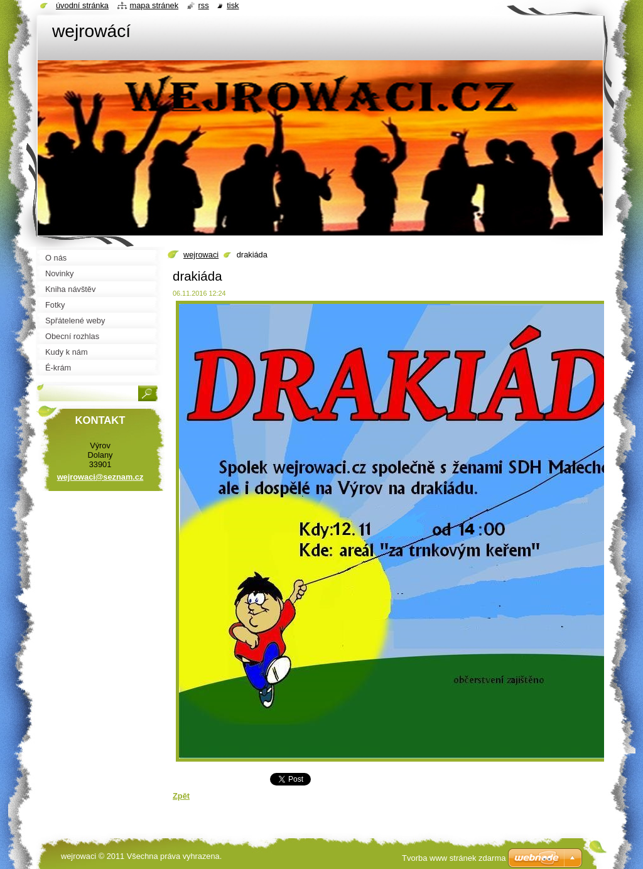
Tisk (233, 5)
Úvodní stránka (82, 5)
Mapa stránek (154, 5)
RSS (203, 5)
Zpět (181, 796)
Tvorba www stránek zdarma (453, 858)
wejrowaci (201, 254)
